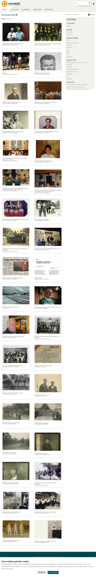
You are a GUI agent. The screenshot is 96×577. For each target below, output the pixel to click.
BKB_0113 (37, 130)
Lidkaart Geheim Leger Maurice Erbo (43, 365)
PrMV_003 (37, 510)
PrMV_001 (37, 481)
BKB (68, 54)
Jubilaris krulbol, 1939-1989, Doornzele (12, 102)
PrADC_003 (5, 364)
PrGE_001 (36, 393)
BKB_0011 (37, 42)
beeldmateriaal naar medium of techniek (77, 62)
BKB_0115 (5, 156)
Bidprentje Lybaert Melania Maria (10, 482)
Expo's (4, 9)
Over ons (49, 9)
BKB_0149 (37, 276)
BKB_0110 (37, 100)
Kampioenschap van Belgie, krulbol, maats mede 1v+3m (16, 219)
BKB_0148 (5, 276)
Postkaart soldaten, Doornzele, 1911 (11, 540)
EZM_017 (4, 334)
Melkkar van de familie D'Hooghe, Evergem (13, 392)
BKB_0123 (37, 217)
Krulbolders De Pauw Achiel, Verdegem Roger (45, 102)
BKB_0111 (5, 130)
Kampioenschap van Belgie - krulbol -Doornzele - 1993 (47, 248)
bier (68, 49)
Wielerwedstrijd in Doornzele (41, 423)
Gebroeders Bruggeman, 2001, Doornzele (13, 43)
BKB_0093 (5, 100)
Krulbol (4, 72)
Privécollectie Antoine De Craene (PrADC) (77, 89)
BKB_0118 (5, 186)
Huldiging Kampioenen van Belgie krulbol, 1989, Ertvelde (48, 43)
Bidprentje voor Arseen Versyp (42, 72)
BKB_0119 (37, 188)
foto (68, 76)
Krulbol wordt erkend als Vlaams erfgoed (12, 277)
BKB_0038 (37, 71)
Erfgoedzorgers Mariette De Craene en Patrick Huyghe (48, 307)
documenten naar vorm (73, 71)
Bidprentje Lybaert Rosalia (41, 453)
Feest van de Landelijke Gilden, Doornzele (13, 365)
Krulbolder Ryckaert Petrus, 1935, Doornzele (13, 131)
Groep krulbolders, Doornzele (42, 219)
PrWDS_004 (5, 538)
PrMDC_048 (5, 481)
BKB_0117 (37, 159)
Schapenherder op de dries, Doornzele (12, 511)
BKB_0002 (5, 42)
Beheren (41, 572)
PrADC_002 (37, 334)
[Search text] (81, 3)
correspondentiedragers (73, 69)
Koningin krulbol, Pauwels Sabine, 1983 (44, 160)
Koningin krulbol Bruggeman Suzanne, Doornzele (46, 131)
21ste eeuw (70, 34)
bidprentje (69, 47)
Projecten (37, 9)
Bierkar (68, 51)
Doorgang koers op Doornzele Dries (11, 422)
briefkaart (69, 67)
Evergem (69, 26)
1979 (68, 40)
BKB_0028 (5, 71)
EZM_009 (36, 305)
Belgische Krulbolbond (73, 42)
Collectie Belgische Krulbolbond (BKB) (77, 84)
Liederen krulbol (38, 277)
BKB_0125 (5, 247)
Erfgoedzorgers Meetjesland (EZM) (76, 86)
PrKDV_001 (5, 421)
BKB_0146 (37, 247)
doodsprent (70, 74)
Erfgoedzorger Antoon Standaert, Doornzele (13, 336)
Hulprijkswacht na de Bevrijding (42, 394)
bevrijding (69, 45)
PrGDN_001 (5, 391)
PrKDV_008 (5, 451)
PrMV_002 (5, 510)
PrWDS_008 (37, 539)
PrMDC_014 (37, 451)
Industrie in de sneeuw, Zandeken (11, 306)
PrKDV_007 (37, 421)
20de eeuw (69, 32)
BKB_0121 (5, 217)
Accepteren (53, 572)
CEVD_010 (5, 305)
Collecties (14, 9)
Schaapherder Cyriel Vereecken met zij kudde (45, 511)
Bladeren (26, 9)
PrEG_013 (36, 364)
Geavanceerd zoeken (85, 6)
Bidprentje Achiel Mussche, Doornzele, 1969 (45, 541)
